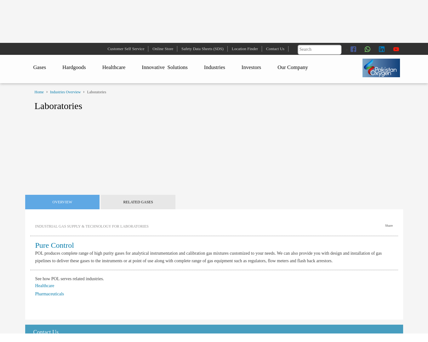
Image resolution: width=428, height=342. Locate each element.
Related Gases (138, 202)
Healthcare (114, 67)
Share (389, 225)
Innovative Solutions (164, 67)
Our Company (292, 67)
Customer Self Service (125, 48)
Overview (62, 202)
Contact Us (275, 48)
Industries (214, 67)
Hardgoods (74, 67)
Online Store (162, 48)
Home (39, 92)
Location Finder (245, 48)
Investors (251, 67)
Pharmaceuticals (49, 294)
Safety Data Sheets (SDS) (202, 48)
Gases (39, 67)
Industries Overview (65, 92)
